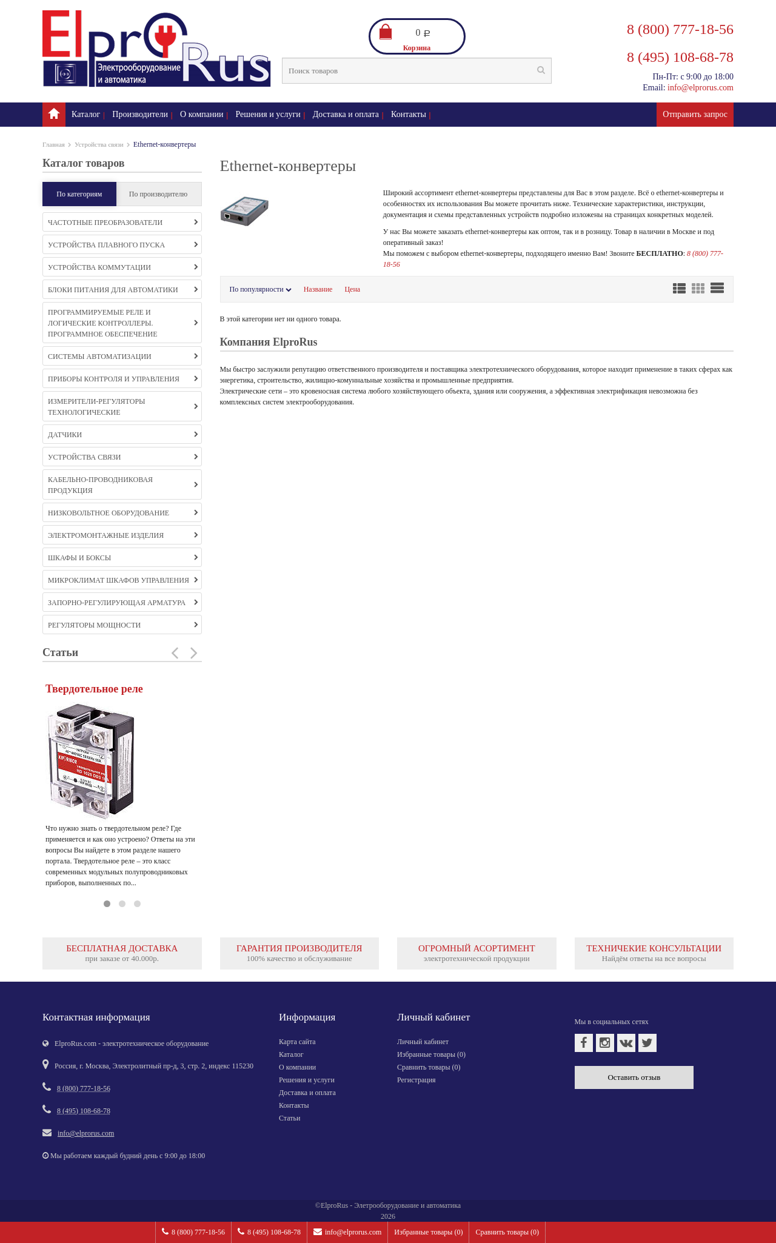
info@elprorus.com (347, 1231)
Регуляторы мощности (123, 625)
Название (318, 289)
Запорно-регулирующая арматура (123, 602)
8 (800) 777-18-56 (193, 1231)
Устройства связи (99, 144)
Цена (352, 289)
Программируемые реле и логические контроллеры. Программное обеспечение (123, 323)
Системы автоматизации (123, 356)
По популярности (261, 289)
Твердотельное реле (94, 689)
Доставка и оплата (346, 114)
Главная (53, 144)
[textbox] (417, 71)
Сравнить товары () (507, 1232)
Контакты (408, 114)
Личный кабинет (423, 1041)
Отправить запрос (695, 114)
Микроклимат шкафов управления (123, 580)
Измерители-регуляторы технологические (123, 407)
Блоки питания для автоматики (123, 290)
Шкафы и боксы (123, 558)
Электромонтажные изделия (123, 535)
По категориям (79, 194)
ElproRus (334, 1205)
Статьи (289, 1118)
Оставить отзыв (633, 1077)
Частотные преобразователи (123, 222)
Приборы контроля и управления (123, 379)
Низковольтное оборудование (123, 513)
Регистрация (416, 1080)
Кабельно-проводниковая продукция (123, 485)
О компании (201, 114)
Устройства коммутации (123, 267)
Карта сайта (297, 1041)
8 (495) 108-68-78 (269, 1231)
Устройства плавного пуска (123, 245)
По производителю (158, 194)
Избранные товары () (428, 1232)
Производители (140, 114)
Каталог (86, 114)
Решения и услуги (268, 114)
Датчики (123, 435)
